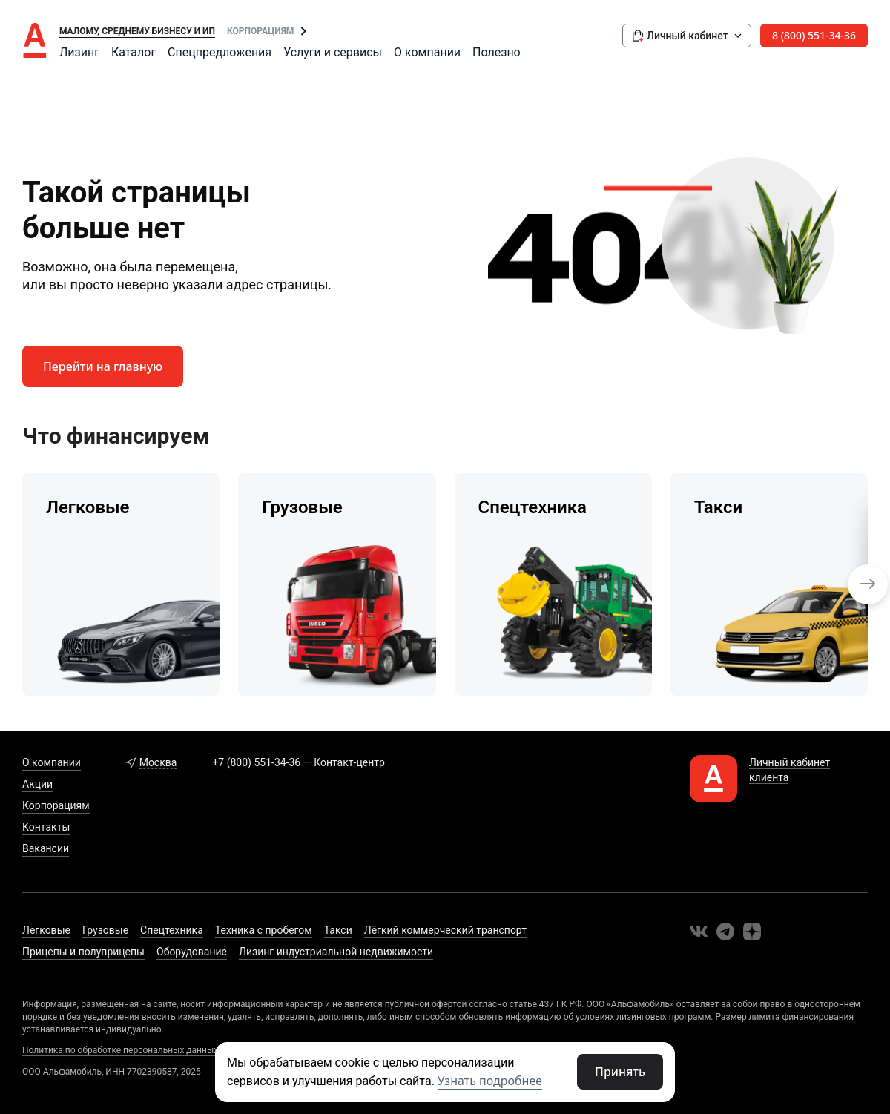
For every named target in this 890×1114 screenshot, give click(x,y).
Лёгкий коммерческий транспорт (445, 930)
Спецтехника (171, 930)
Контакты (46, 827)
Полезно (496, 52)
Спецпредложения (219, 52)
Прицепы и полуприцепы (83, 952)
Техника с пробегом (263, 930)
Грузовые (105, 930)
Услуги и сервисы (332, 52)
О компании (427, 52)
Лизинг (79, 52)
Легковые (46, 930)
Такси (338, 930)
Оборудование (191, 952)
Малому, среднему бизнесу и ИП (137, 31)
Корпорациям (260, 31)
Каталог (133, 52)
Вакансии (45, 848)
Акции (37, 784)
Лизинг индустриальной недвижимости (336, 952)
